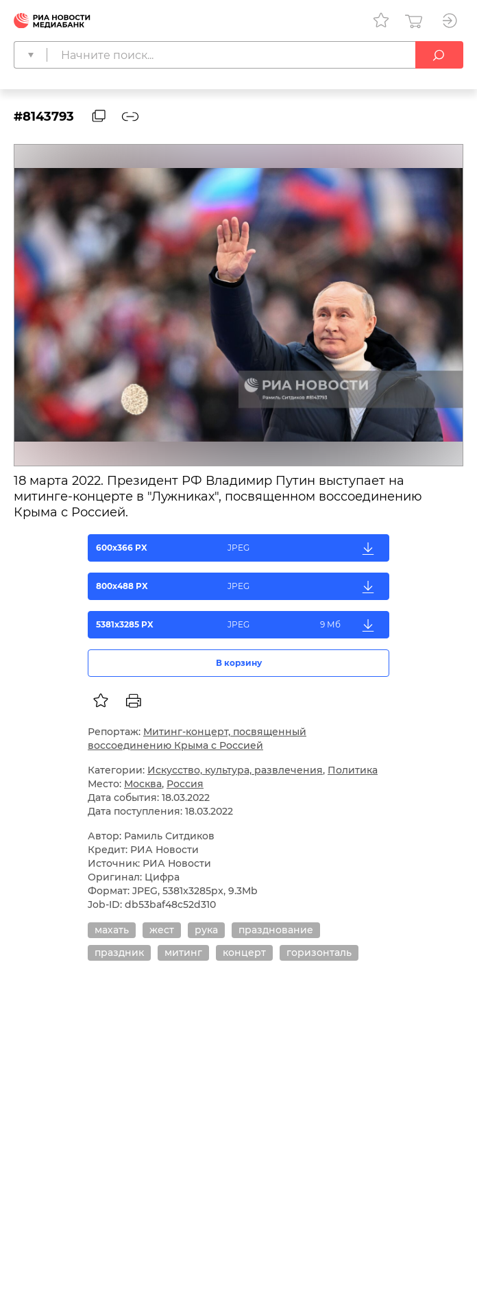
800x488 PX (239, 586)
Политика (353, 770)
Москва (143, 784)
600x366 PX (239, 548)
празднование (275, 930)
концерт (244, 952)
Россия (185, 784)
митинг (183, 952)
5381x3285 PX (239, 624)
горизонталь (319, 952)
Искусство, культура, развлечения (235, 770)
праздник (119, 952)
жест (161, 930)
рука (206, 930)
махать (112, 930)
